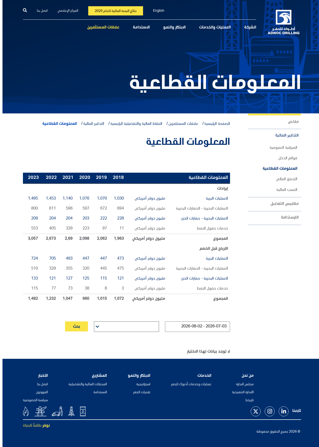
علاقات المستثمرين (101, 28)
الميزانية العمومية (281, 148)
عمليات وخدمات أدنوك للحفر (188, 384)
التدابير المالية (284, 136)
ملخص (291, 122)
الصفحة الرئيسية (215, 124)
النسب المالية (284, 190)
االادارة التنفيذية (240, 392)
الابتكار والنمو (172, 28)
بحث (74, 327)
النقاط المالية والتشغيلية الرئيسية (134, 124)
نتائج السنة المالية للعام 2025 (113, 11)
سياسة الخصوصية (32, 400)
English (156, 11)
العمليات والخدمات (212, 28)
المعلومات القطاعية (277, 169)
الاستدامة (138, 28)
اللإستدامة (287, 218)
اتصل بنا (39, 11)
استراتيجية (141, 384)
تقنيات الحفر (139, 392)
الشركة (248, 28)
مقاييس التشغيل (282, 204)
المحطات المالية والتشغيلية (85, 384)
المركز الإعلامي (65, 11)
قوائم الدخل (285, 158)
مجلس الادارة (242, 384)
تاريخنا (247, 400)
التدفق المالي (284, 179)
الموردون (39, 392)
